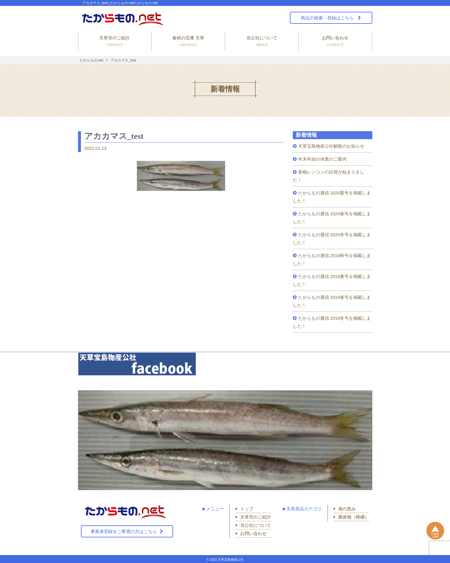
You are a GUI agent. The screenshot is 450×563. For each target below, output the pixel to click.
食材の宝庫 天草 (188, 41)
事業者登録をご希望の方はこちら (124, 531)
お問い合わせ (335, 41)
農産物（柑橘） (353, 516)
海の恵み (347, 508)
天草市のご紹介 (115, 41)
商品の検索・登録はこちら (328, 17)
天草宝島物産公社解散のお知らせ (331, 146)
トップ (246, 508)
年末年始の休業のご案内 (322, 158)
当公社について (261, 41)
